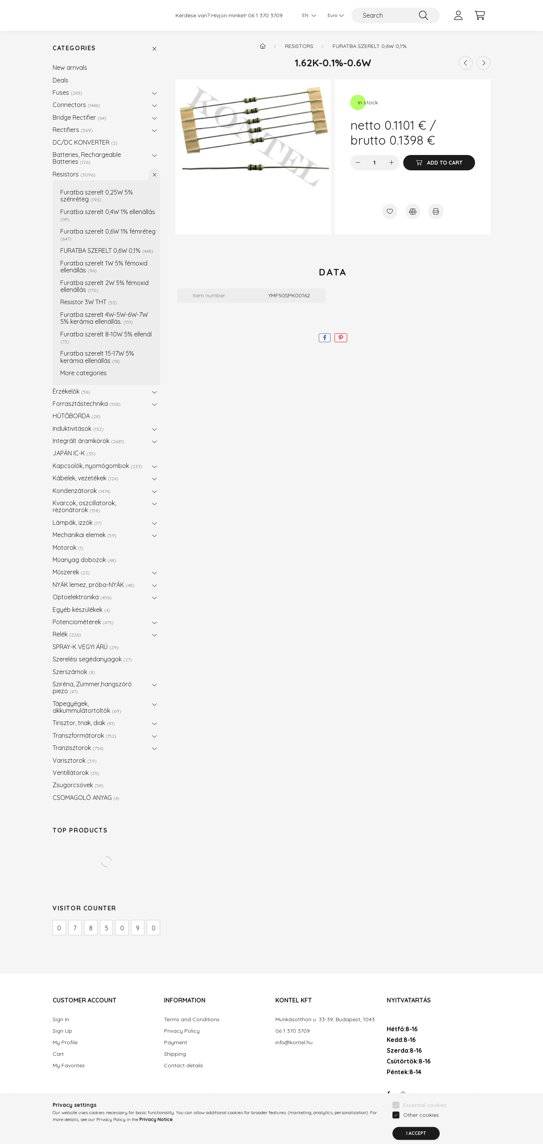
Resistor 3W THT (88, 302)
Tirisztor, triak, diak (84, 723)
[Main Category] (263, 46)
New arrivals (70, 67)
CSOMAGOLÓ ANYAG (86, 797)
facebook (388, 1094)
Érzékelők (71, 391)
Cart (58, 1054)
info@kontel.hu (294, 1042)
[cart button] (479, 15)
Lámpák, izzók (77, 522)
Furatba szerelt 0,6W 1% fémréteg (108, 234)
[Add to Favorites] (389, 211)
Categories (74, 48)
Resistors (74, 174)
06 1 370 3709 (265, 15)
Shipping (175, 1054)
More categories (83, 373)
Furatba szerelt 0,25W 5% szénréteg (96, 195)
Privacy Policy (182, 1031)
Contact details (183, 1065)
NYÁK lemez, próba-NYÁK (93, 584)
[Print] (436, 211)
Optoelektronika (82, 597)
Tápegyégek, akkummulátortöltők (87, 707)
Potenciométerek (83, 622)
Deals (60, 80)
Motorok (68, 547)
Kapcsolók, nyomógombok (97, 466)
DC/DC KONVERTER (85, 142)
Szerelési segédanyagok (92, 659)
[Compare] (412, 211)
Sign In (61, 1019)
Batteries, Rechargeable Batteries (87, 158)
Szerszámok (74, 672)
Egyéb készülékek (81, 609)
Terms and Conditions (192, 1019)
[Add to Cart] (439, 162)
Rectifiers (73, 130)
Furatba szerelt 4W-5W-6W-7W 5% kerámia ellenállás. (104, 318)
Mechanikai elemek (85, 535)
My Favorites (69, 1065)
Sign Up (62, 1031)
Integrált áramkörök (88, 441)
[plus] (391, 162)
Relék (67, 634)
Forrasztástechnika (87, 403)
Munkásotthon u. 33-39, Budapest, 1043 (325, 1019)
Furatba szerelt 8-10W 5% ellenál (106, 337)
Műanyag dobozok (84, 560)
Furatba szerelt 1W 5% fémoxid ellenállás (103, 266)
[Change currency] (334, 15)
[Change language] (307, 15)
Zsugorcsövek (78, 785)
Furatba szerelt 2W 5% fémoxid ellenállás (104, 286)
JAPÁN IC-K (74, 453)
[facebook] (325, 337)
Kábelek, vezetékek (85, 478)
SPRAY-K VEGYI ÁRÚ (86, 647)
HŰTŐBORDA (77, 416)
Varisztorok (75, 760)
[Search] (395, 15)
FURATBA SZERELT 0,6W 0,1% (106, 250)
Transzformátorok (84, 735)
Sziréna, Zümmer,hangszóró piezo (92, 687)
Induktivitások (78, 428)
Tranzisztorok (78, 748)
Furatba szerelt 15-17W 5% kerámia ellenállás (97, 356)
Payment (175, 1042)
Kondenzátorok (82, 491)
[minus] (358, 162)
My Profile (65, 1042)
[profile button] (458, 15)
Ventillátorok (76, 772)
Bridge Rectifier (79, 117)
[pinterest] (340, 337)
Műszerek (71, 572)
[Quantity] (375, 162)
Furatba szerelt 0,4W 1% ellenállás (107, 215)
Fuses (67, 92)
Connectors (76, 105)
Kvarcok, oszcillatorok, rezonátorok (84, 506)
